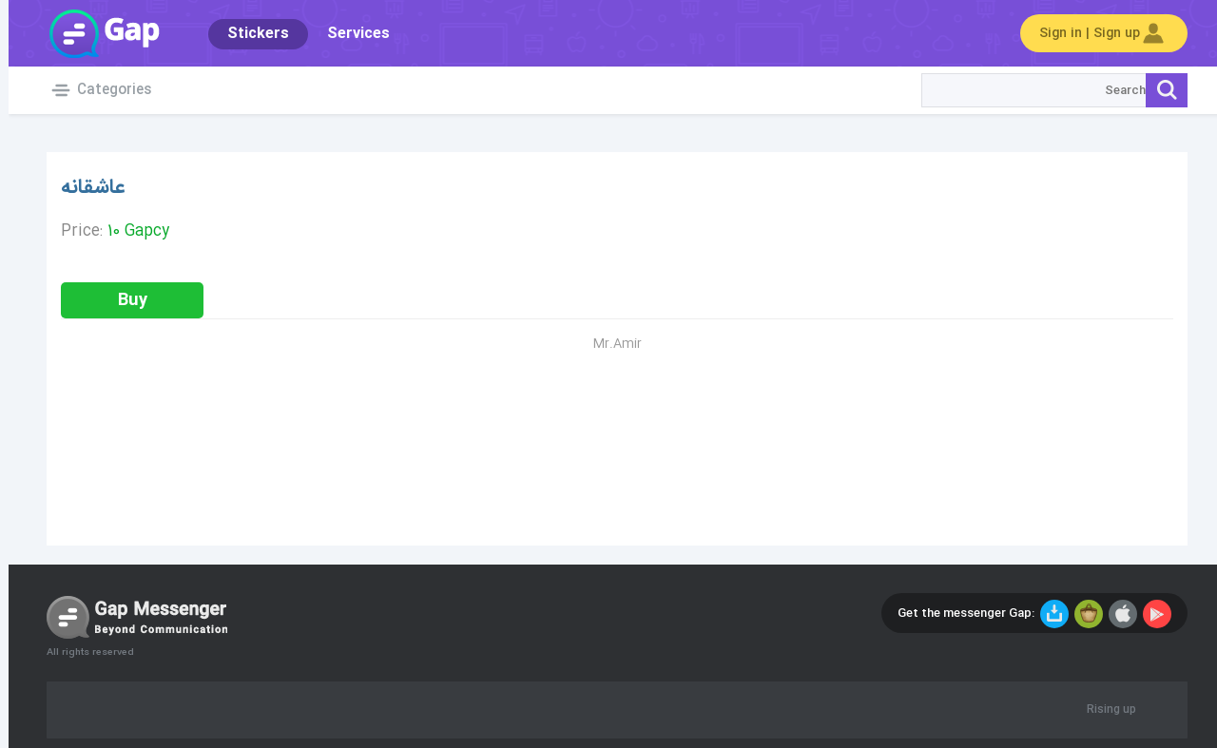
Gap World (95, 33)
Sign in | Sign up (1095, 33)
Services (350, 34)
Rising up (1103, 710)
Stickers (249, 34)
